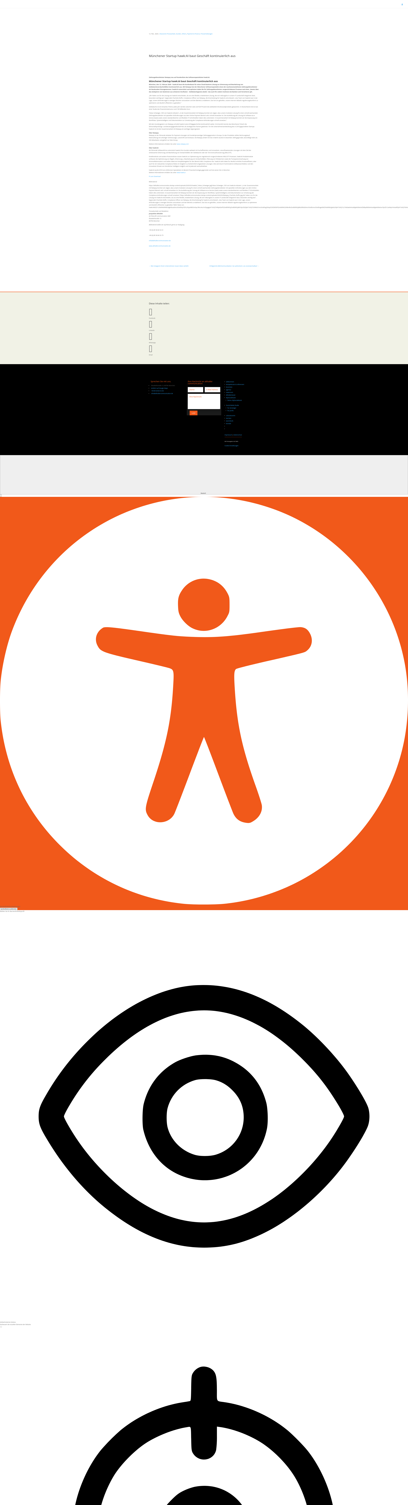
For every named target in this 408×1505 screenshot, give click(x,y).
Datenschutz (238, 435)
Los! (193, 413)
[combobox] (204, 474)
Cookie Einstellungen (231, 446)
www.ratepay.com (183, 144)
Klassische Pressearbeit (167, 34)
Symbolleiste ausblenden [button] (9, 909)
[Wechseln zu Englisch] (227, 429)
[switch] (1, 1326)
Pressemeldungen (207, 34)
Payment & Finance (193, 34)
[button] (1, 495)
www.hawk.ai (181, 172)
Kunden (178, 34)
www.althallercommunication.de (159, 246)
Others (184, 34)
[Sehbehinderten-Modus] (1, 1327)
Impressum (228, 435)
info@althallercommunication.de (160, 241)
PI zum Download (155, 176)
